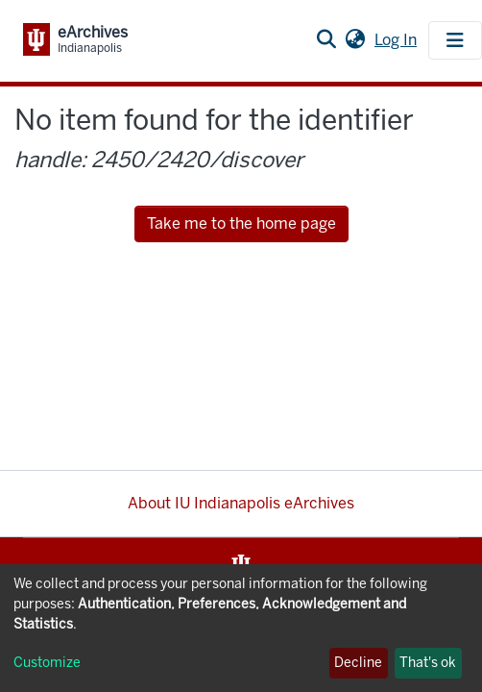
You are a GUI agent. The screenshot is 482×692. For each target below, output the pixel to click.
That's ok (427, 663)
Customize (47, 663)
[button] (355, 40)
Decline (358, 663)
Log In (397, 40)
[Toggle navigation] (455, 40)
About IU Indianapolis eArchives (241, 503)
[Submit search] (326, 40)
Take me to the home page (241, 223)
